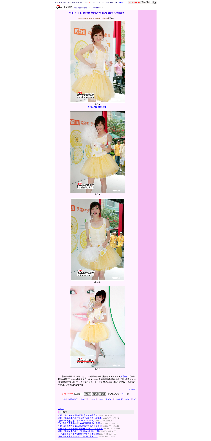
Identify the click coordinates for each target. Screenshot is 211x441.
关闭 (133, 399)
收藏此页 (84, 399)
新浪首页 (77, 8)
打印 (127, 399)
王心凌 (124, 376)
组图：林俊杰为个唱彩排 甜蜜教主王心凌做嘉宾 (80, 426)
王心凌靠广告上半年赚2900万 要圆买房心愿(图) (79, 423)
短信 (107, 2)
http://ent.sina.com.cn (85, 18)
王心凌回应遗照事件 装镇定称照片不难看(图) (78, 434)
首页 (56, 2)
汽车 (86, 2)
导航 (116, 2)
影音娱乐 (85, 8)
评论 (64, 399)
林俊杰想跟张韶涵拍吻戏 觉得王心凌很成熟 (78, 436)
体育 (65, 2)
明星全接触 (94, 8)
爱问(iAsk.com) (68, 394)
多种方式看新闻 (105, 399)
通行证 (121, 2)
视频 (73, 2)
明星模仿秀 (73, 399)
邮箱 (111, 2)
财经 (77, 2)
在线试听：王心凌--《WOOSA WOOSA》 (76, 421)
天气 (103, 2)
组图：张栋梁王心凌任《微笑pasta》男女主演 (78, 431)
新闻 (60, 2)
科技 (82, 2)
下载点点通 (118, 399)
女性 (99, 2)
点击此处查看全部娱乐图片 (97, 107)
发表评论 (132, 389)
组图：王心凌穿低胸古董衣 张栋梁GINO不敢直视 (80, 429)
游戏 (94, 2)
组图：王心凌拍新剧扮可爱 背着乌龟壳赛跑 (78, 415)
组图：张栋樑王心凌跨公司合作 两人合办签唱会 (80, 418)
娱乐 (69, 2)
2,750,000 (123, 394)
